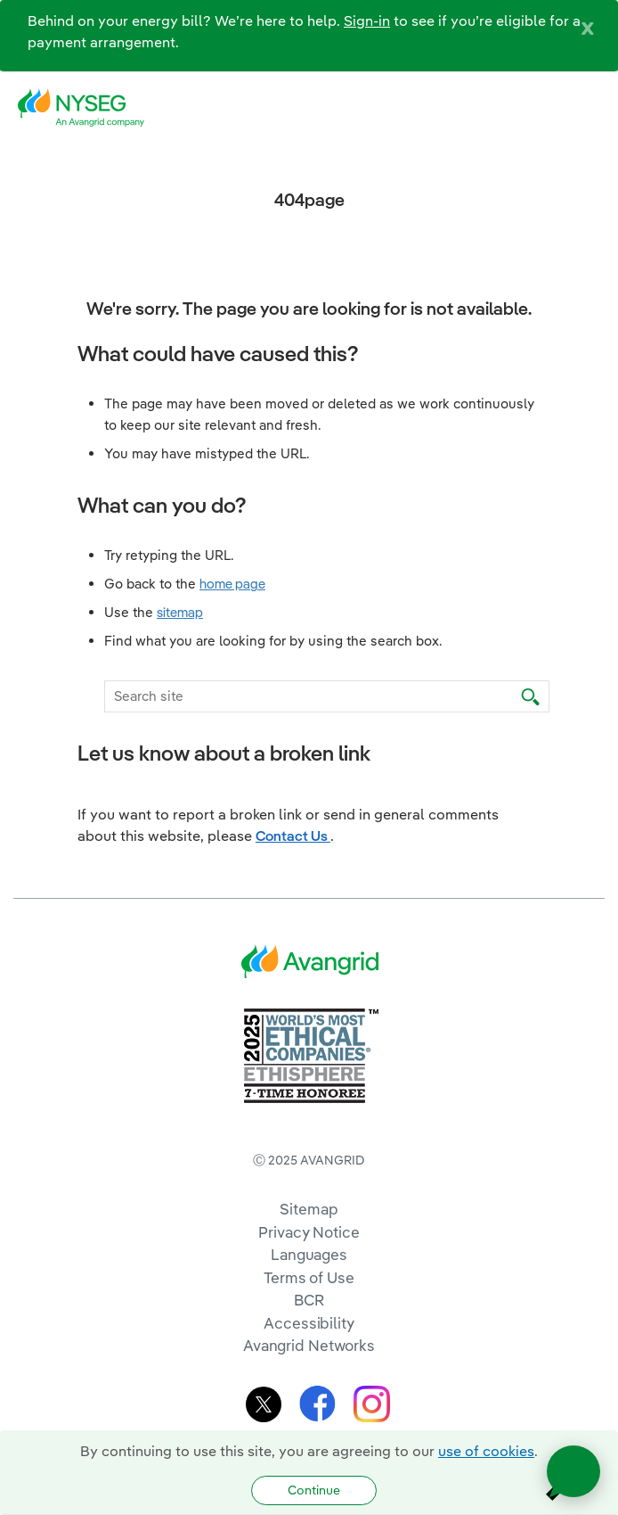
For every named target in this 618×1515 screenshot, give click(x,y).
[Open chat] (573, 1471)
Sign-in (367, 20)
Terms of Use (309, 1277)
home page (232, 583)
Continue (314, 1490)
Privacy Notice (308, 1232)
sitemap (180, 612)
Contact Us (293, 835)
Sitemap (308, 1208)
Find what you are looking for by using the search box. (273, 640)
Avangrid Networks (309, 1345)
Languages (309, 1254)
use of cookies (486, 1451)
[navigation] (591, 108)
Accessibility (309, 1322)
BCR (309, 1299)
